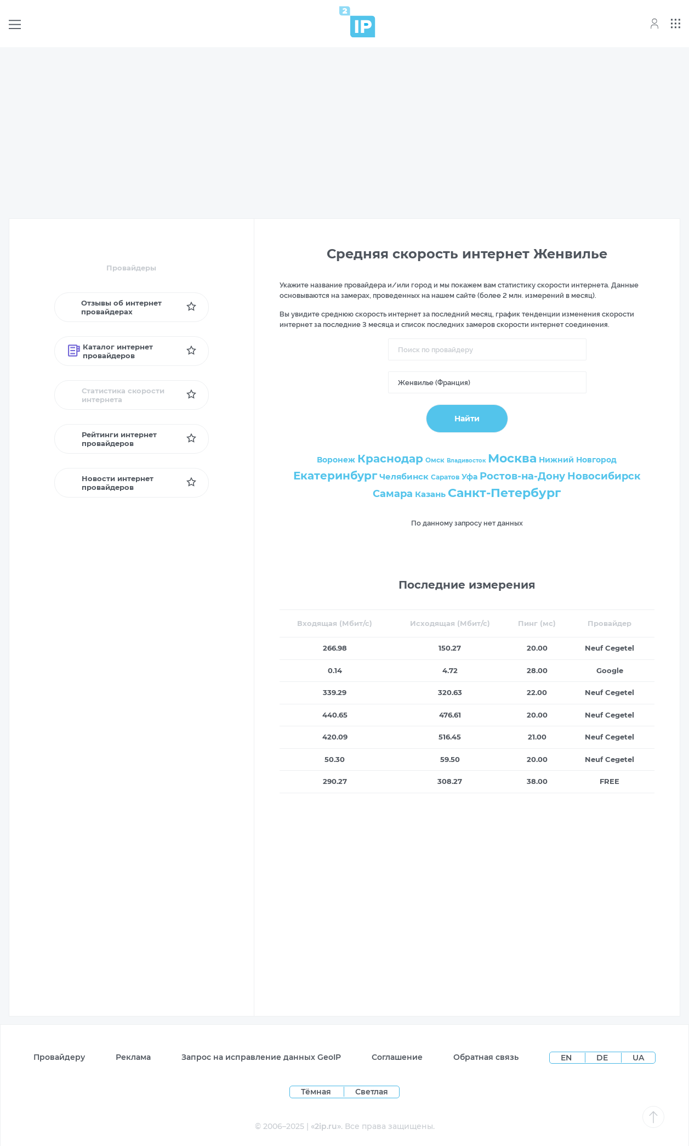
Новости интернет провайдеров (111, 483)
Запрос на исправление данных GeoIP (261, 1057)
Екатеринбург (335, 475)
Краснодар (390, 458)
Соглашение (397, 1057)
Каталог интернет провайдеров (110, 351)
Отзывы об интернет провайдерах (115, 307)
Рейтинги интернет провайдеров (112, 439)
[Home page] (357, 21)
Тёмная (316, 1092)
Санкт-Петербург (504, 493)
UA (638, 1058)
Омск (435, 460)
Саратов (445, 477)
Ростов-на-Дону (522, 476)
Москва (512, 458)
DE (603, 1058)
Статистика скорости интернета (116, 395)
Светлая (371, 1092)
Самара (393, 494)
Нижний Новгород (578, 460)
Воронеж (336, 460)
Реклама (133, 1057)
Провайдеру (59, 1057)
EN (567, 1058)
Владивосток (466, 460)
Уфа (469, 477)
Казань (430, 494)
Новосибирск (604, 476)
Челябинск (404, 476)
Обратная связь (486, 1057)
